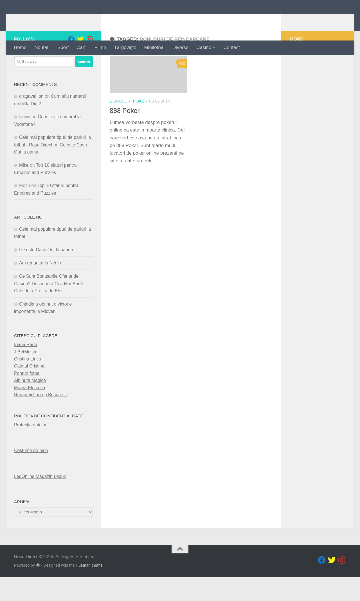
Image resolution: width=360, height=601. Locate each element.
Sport (63, 47)
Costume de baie (31, 474)
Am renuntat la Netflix (40, 286)
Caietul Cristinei (29, 389)
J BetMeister (26, 375)
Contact (231, 47)
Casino (204, 47)
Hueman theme (89, 589)
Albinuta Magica (30, 404)
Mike (24, 188)
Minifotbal (154, 47)
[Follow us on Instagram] (89, 62)
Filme (100, 47)
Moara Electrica (29, 411)
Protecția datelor (30, 448)
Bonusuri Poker (128, 124)
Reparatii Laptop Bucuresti (40, 418)
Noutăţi (42, 47)
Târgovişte (125, 47)
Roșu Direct (48, 20)
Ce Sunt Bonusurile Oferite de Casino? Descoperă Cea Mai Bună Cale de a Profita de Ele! (48, 307)
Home (20, 47)
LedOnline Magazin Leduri (40, 499)
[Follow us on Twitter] (80, 62)
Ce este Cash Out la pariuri (46, 273)
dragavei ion (31, 119)
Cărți (81, 47)
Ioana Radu (25, 368)
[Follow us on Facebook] (71, 62)
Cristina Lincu (27, 382)
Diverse (180, 47)
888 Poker (125, 134)
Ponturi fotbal (27, 396)
